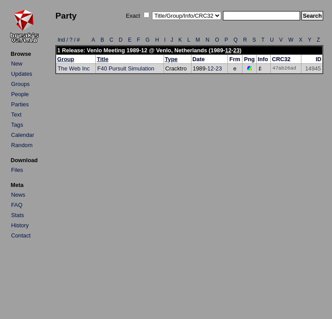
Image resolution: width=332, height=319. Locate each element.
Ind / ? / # (69, 40)
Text (16, 114)
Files (17, 170)
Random (21, 145)
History (20, 225)
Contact (21, 235)
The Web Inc (74, 68)
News (18, 194)
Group (65, 59)
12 (228, 50)
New (17, 63)
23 (236, 50)
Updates (21, 73)
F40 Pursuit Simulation (125, 68)
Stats (17, 215)
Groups (20, 84)
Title (102, 59)
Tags (17, 124)
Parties (20, 104)
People (20, 94)
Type (171, 59)
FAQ (17, 205)
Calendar (22, 135)
